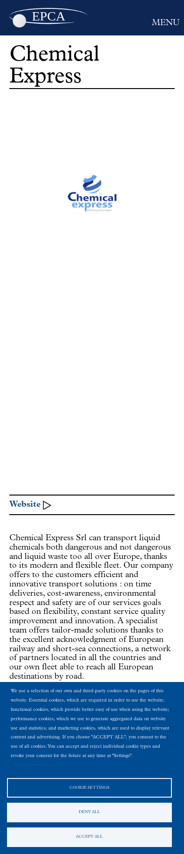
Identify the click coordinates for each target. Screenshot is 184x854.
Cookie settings (89, 788)
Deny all (89, 812)
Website (25, 504)
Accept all (89, 837)
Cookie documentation (34, 765)
